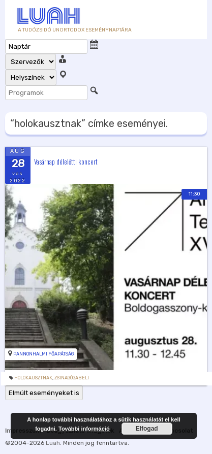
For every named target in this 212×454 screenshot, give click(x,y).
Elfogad (147, 428)
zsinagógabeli (71, 377)
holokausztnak (33, 377)
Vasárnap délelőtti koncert (66, 161)
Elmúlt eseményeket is (44, 393)
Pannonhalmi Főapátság (43, 353)
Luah (53, 442)
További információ (84, 429)
